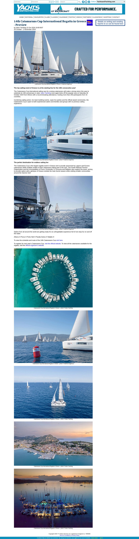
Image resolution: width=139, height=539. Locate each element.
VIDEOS (79, 17)
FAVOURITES (39, 17)
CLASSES (54, 17)
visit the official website (53, 243)
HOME (21, 17)
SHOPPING (107, 17)
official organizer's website (34, 245)
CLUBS (47, 17)
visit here (59, 240)
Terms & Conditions (65, 535)
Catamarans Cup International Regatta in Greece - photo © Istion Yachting (53, 307)
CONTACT (116, 17)
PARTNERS (87, 17)
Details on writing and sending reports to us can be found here (110, 23)
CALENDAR (63, 17)
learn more (94, 538)
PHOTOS (72, 17)
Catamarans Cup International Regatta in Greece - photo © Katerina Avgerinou (53, 159)
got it (101, 538)
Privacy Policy (75, 535)
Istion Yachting (46, 93)
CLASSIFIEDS (97, 17)
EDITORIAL (29, 17)
